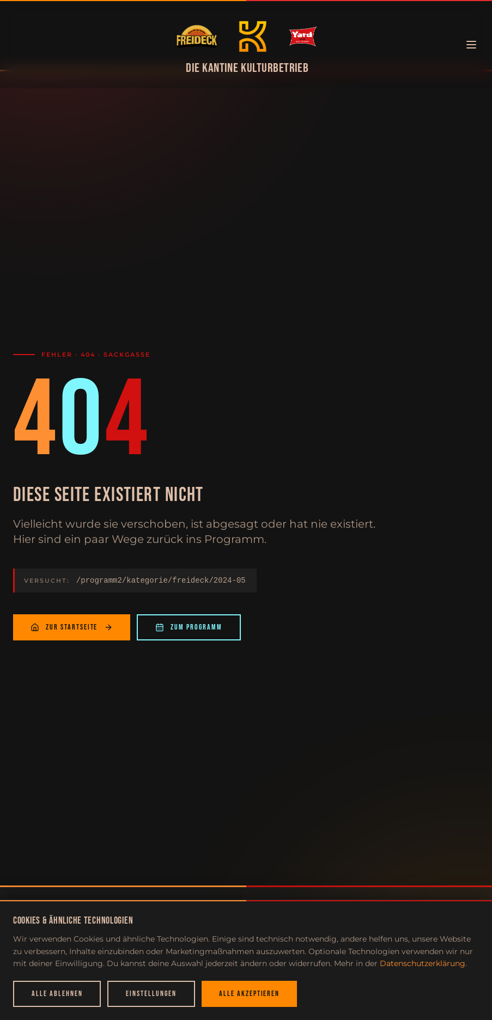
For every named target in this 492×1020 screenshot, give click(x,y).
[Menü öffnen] (471, 45)
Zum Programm (188, 631)
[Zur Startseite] (197, 36)
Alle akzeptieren (249, 993)
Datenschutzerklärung (422, 963)
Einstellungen (151, 993)
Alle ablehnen (57, 993)
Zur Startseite (72, 631)
